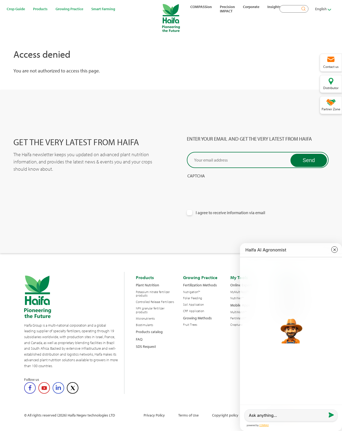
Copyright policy (225, 415)
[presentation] (227, 188)
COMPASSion (201, 6)
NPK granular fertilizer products (150, 310)
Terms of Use (188, 415)
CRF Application (193, 311)
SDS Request (146, 346)
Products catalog (149, 331)
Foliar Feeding (192, 298)
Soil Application (193, 304)
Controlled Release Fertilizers (155, 302)
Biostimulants (144, 325)
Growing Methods (197, 318)
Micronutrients (145, 318)
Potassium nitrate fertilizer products (153, 294)
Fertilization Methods (200, 285)
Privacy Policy (154, 415)
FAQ (139, 339)
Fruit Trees (190, 325)
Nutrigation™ (191, 292)
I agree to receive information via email (230, 212)
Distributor (331, 88)
